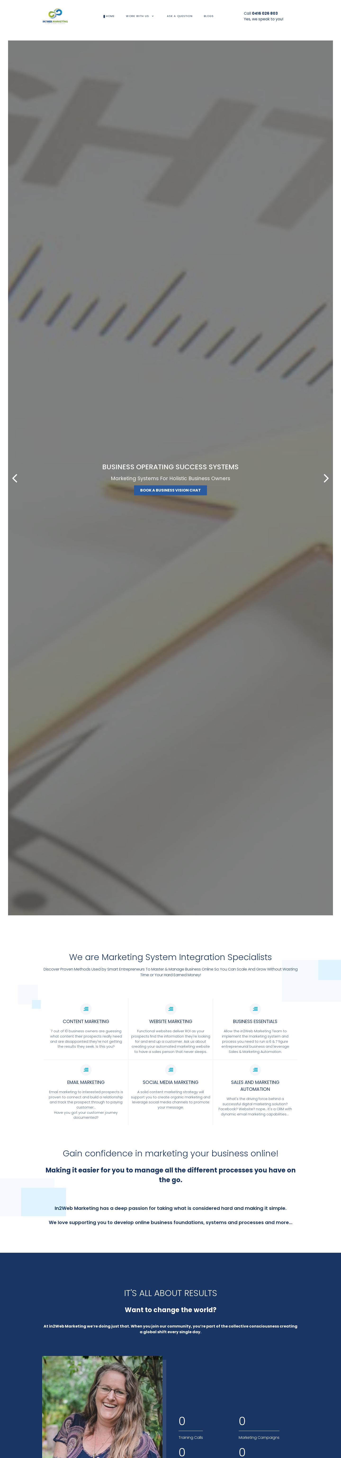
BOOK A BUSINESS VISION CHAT (170, 490)
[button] (326, 478)
